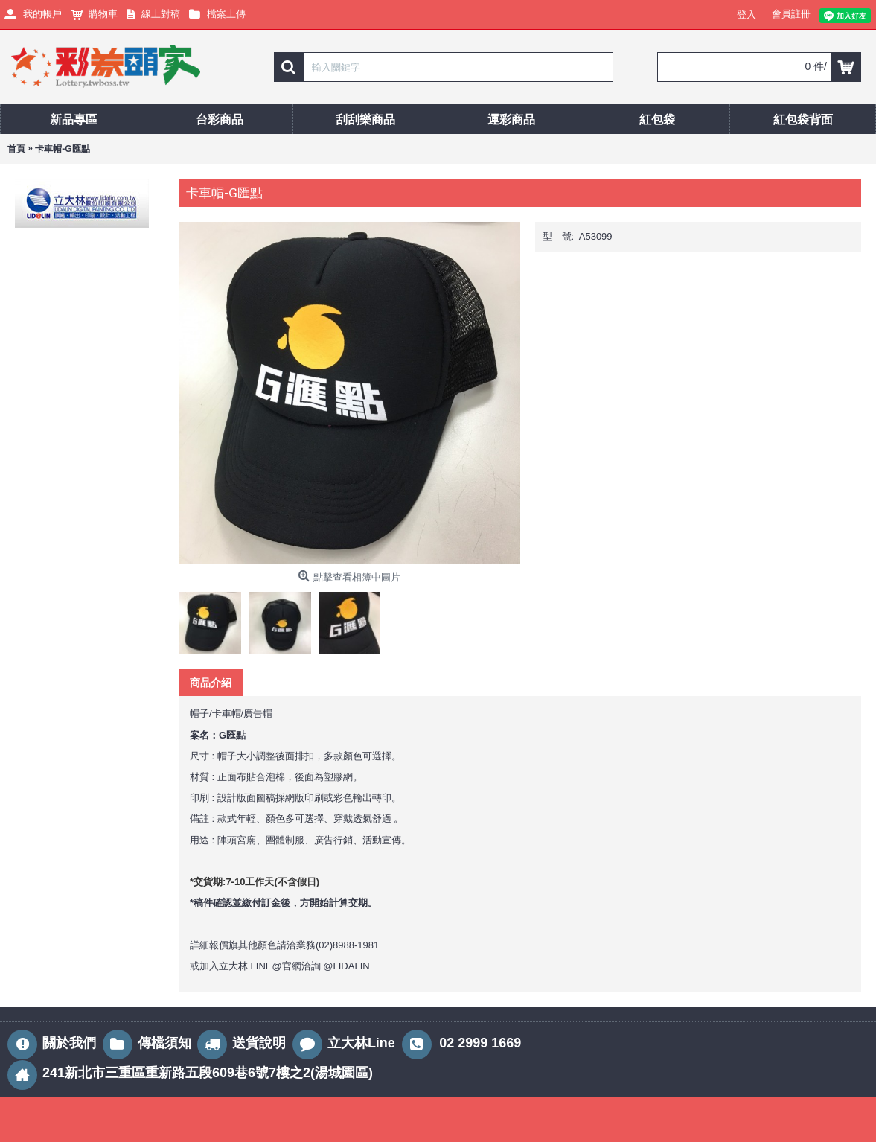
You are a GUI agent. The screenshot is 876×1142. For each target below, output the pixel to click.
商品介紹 (210, 682)
